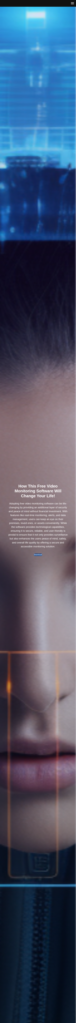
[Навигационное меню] (72, 3)
